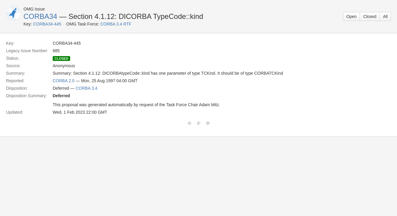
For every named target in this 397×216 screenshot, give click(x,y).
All (385, 16)
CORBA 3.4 (86, 88)
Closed (370, 16)
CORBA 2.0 (63, 80)
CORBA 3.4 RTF (115, 24)
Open (351, 16)
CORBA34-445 (47, 24)
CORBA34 (40, 16)
